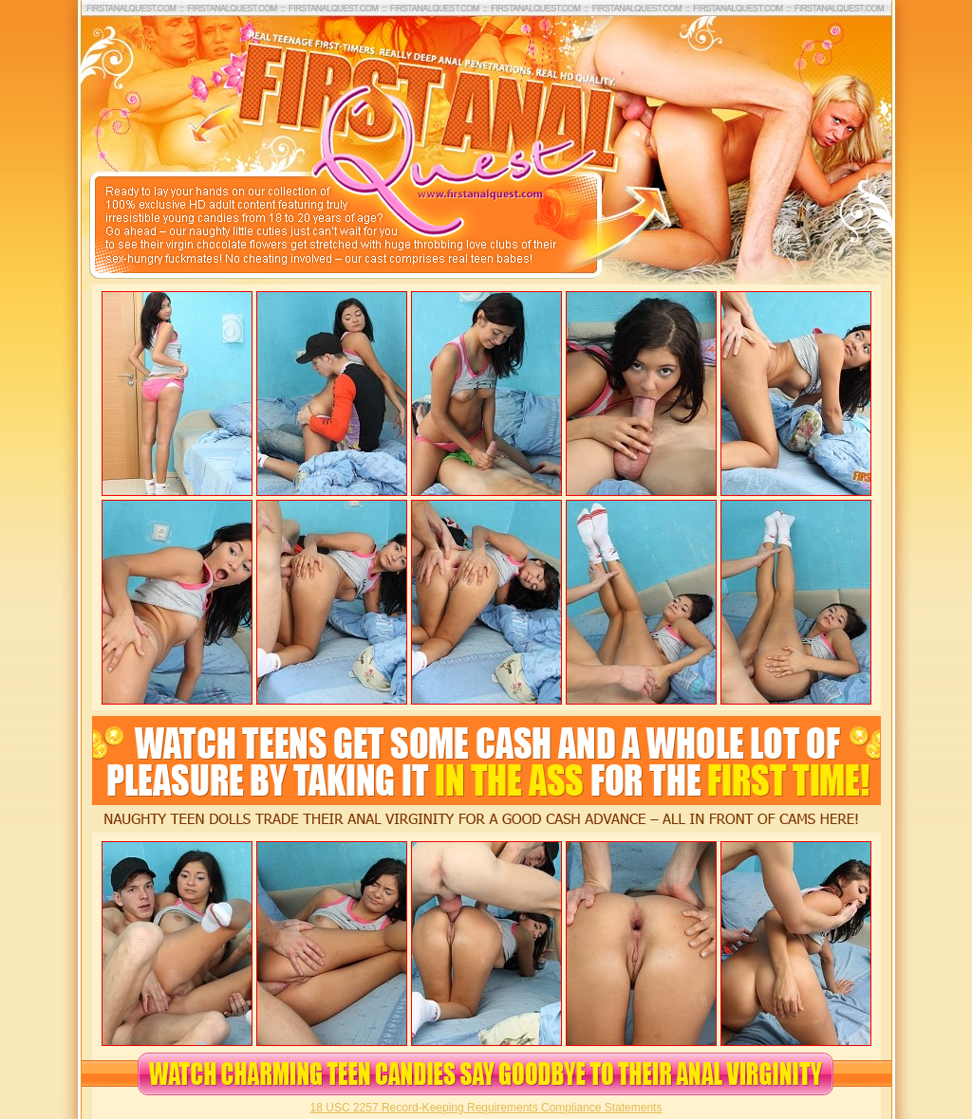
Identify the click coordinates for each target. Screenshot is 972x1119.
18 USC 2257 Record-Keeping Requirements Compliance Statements (486, 1107)
